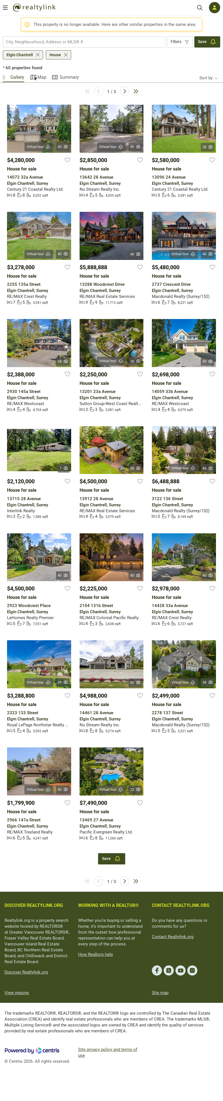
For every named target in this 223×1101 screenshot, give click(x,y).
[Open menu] (5, 7)
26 (135, 361)
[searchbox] (81, 42)
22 (135, 790)
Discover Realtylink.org (26, 972)
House (55, 55)
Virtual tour (39, 147)
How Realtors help (95, 954)
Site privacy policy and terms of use (107, 1052)
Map (41, 77)
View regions (16, 992)
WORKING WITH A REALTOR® (108, 905)
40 (63, 147)
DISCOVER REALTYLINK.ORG (33, 905)
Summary (69, 77)
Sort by (206, 77)
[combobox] (84, 42)
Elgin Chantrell (19, 55)
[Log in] (214, 7)
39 (63, 682)
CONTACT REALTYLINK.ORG (181, 905)
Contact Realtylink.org (172, 936)
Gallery (17, 77)
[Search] (200, 8)
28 (207, 147)
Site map (160, 992)
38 (63, 361)
